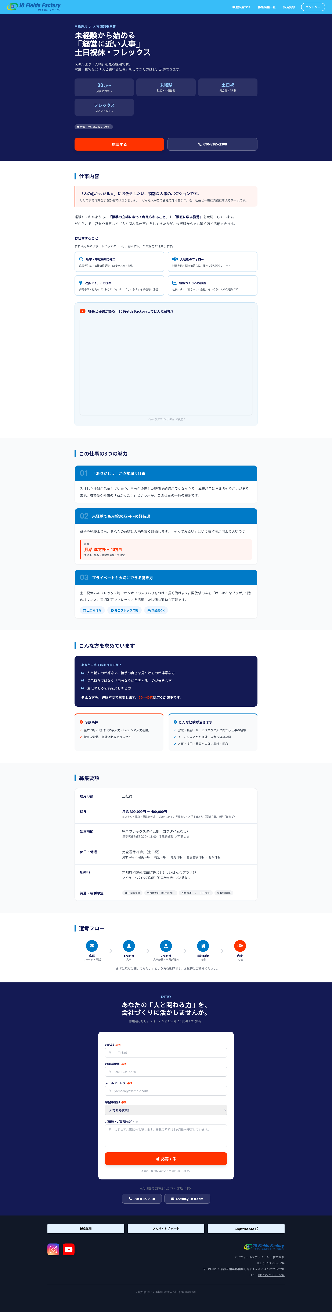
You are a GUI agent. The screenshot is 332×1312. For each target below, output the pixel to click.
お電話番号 (115, 1064)
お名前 (112, 1045)
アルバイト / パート (166, 1229)
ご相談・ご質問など (121, 1121)
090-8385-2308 (212, 144)
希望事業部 (115, 1102)
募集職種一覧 (267, 7)
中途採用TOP (241, 7)
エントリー (313, 7)
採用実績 (289, 7)
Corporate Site (246, 1229)
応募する (119, 144)
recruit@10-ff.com (187, 1199)
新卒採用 (86, 1229)
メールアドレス (118, 1083)
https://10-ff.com (271, 1275)
